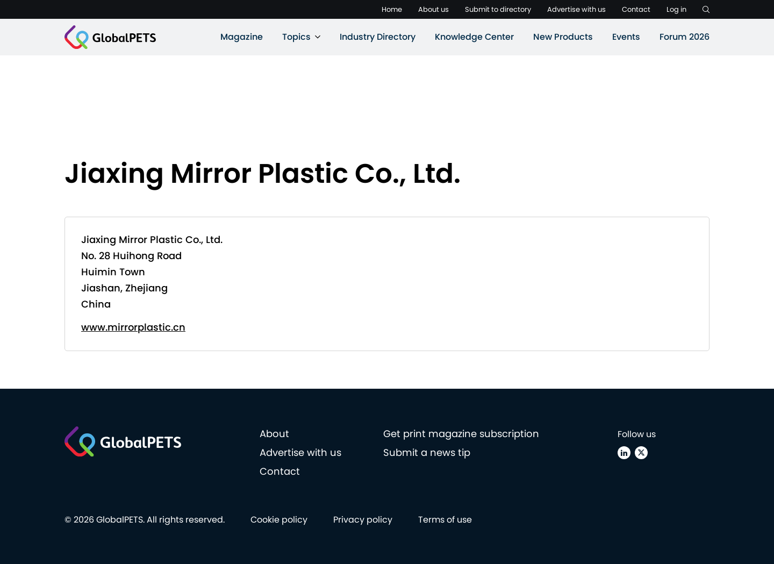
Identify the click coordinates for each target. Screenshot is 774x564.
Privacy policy (362, 519)
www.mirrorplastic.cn (133, 327)
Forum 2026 (685, 37)
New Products (563, 37)
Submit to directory (498, 9)
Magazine (241, 37)
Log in (676, 9)
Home (392, 9)
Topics (296, 37)
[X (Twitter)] (641, 452)
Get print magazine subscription (461, 433)
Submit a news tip (426, 452)
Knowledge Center (474, 37)
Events (626, 37)
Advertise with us (576, 9)
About (274, 433)
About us (433, 9)
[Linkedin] (624, 452)
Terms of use (445, 519)
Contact (636, 9)
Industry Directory (377, 37)
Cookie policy (278, 519)
